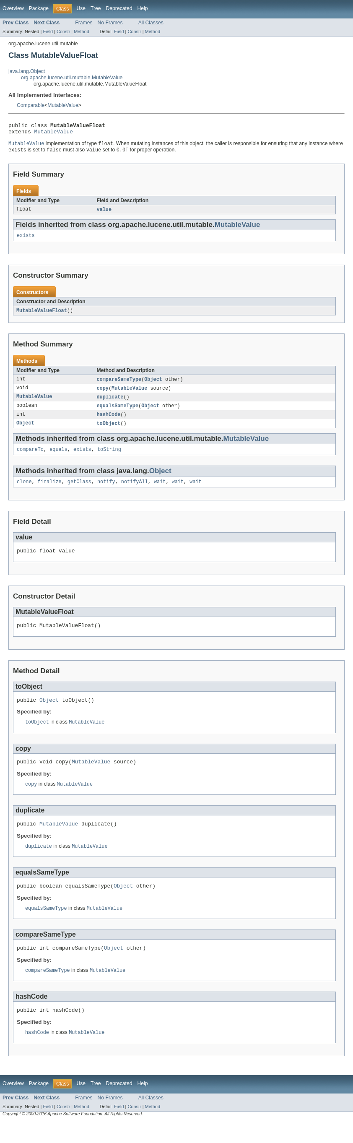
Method (81, 31)
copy (103, 394)
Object (153, 384)
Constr (63, 31)
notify (106, 490)
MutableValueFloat (41, 315)
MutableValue (62, 105)
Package (39, 8)
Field (48, 31)
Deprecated (119, 8)
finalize (50, 490)
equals (58, 457)
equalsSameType (118, 412)
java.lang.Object (26, 71)
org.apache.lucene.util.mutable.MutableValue (71, 78)
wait (160, 490)
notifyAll (134, 490)
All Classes (151, 23)
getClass (79, 490)
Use (81, 8)
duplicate (110, 403)
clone (24, 490)
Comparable (30, 105)
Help (142, 8)
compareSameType (119, 384)
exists (26, 240)
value (104, 213)
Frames (83, 23)
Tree (96, 8)
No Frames (110, 23)
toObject (109, 430)
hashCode (109, 421)
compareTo (30, 457)
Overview (13, 8)
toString (109, 457)
